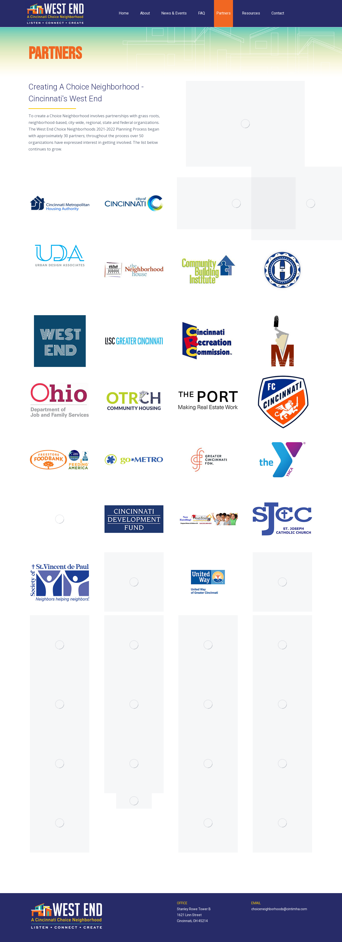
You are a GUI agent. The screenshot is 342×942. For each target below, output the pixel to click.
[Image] (59, 203)
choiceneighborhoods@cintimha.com (279, 909)
